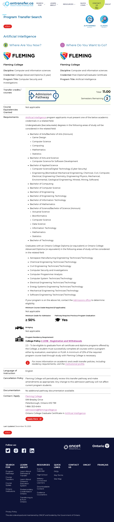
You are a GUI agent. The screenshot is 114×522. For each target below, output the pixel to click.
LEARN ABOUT (53, 4)
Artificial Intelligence (35, 117)
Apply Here (34, 419)
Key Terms (58, 475)
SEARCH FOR (39, 4)
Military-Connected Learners (42, 481)
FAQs (56, 471)
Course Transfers (9, 478)
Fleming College (33, 396)
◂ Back (7, 26)
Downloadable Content (43, 488)
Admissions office (82, 300)
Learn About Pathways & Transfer (25, 473)
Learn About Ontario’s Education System (25, 482)
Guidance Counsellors (42, 493)
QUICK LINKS (83, 4)
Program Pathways (10, 472)
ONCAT (108, 4)
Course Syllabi (9, 484)
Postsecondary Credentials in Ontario (26, 491)
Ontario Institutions (10, 490)
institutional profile (74, 364)
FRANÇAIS (103, 465)
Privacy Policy (11, 512)
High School (42, 475)
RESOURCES (68, 4)
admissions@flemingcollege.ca (41, 410)
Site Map (58, 479)
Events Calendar (41, 470)
